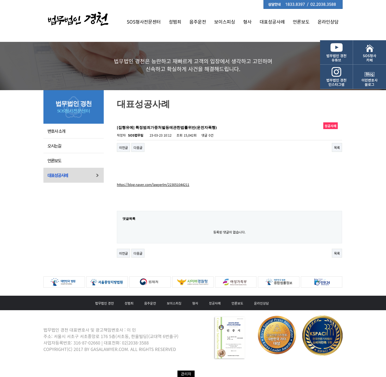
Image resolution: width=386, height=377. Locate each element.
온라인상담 (328, 21)
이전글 (123, 147)
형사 (247, 21)
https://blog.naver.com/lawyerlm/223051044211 (153, 184)
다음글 (137, 147)
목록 (337, 147)
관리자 (186, 373)
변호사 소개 (56, 131)
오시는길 (54, 145)
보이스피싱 (224, 21)
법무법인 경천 (104, 303)
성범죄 (175, 21)
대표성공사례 (272, 21)
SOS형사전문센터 (144, 21)
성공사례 (215, 303)
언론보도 (301, 21)
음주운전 (197, 21)
